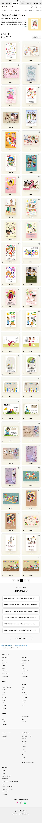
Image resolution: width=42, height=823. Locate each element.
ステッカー (24, 759)
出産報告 (23, 702)
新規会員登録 (4, 736)
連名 (23, 719)
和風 (23, 689)
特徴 (2, 716)
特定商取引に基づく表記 (6, 776)
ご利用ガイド (4, 670)
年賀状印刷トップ (5, 657)
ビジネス (3, 700)
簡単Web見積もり (25, 660)
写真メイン (24, 687)
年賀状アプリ (24, 673)
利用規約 (3, 784)
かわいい (3, 695)
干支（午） (24, 684)
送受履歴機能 (4, 724)
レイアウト (24, 721)
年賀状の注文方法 (5, 673)
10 (18, 581)
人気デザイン (4, 689)
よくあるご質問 (5, 676)
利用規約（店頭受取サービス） (8, 786)
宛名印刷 (3, 665)
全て (2, 684)
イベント (23, 668)
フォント (3, 721)
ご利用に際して (25, 676)
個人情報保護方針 (5, 778)
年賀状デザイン (25, 657)
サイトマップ (4, 794)
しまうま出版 (28, 3)
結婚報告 (3, 702)
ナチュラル (4, 697)
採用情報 (3, 773)
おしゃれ (23, 692)
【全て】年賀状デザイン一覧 (20, 645)
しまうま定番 (24, 697)
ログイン (3, 738)
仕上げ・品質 (4, 663)
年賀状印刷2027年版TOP (6, 645)
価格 (2, 660)
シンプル (3, 692)
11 (21, 581)
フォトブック (8, 3)
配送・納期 (24, 663)
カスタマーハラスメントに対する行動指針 (10, 781)
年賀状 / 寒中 (15, 3)
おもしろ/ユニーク (25, 695)
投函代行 (23, 665)
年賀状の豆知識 (25, 670)
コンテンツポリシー (5, 791)
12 (25, 581)
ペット (23, 705)
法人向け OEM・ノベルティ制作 (28, 762)
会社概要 (3, 770)
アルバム (22, 3)
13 (28, 581)
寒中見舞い (24, 746)
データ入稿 (4, 708)
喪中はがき (24, 744)
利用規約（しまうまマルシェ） (8, 789)
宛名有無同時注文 (25, 716)
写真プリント (24, 738)
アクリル (23, 757)
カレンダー (35, 3)
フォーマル (24, 700)
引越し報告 (4, 705)
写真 (3, 3)
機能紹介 (3, 668)
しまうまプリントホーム (26, 736)
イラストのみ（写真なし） (7, 687)
